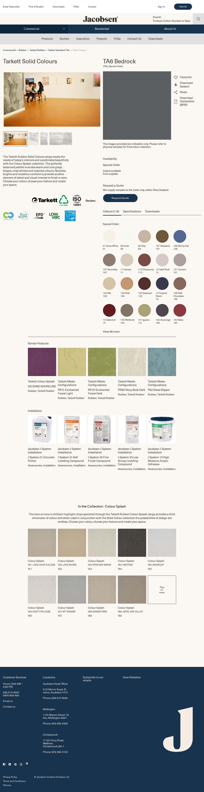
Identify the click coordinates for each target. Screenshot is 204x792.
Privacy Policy (10, 776)
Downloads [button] (152, 211)
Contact (92, 6)
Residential (102, 29)
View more (111, 331)
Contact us (9, 706)
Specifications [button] (132, 211)
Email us (8, 701)
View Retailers (132, 677)
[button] (187, 85)
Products (47, 39)
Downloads (59, 6)
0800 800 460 (11, 695)
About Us (170, 29)
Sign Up (183, 6)
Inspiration (83, 39)
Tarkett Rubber (37, 50)
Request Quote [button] (120, 198)
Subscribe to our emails (93, 678)
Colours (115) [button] (111, 211)
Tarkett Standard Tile (58, 50)
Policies (7, 785)
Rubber (22, 50)
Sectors (64, 39)
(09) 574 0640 (11, 692)
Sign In (161, 6)
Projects (102, 39)
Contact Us (134, 39)
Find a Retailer (36, 6)
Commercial (31, 29)
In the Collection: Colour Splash (102, 506)
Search (157, 17)
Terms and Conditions (14, 780)
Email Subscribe (11, 6)
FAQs (76, 6)
